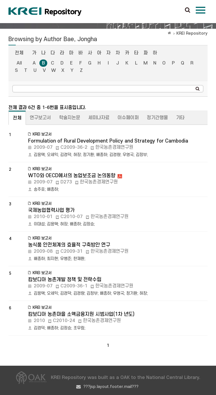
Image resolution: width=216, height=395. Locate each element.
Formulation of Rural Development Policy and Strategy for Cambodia (108, 141)
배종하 (101, 154)
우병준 (65, 258)
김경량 (114, 154)
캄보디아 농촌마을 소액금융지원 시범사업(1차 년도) (81, 314)
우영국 (128, 154)
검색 (187, 10)
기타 (180, 117)
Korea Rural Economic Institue (45, 11)
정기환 (88, 154)
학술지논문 (69, 117)
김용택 (39, 154)
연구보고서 (40, 117)
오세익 (52, 154)
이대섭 (39, 224)
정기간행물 (157, 117)
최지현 (52, 258)
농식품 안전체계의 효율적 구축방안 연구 (69, 245)
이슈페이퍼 (128, 117)
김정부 (141, 154)
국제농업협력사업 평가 (51, 210)
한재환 (78, 258)
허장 (77, 154)
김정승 (88, 224)
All (19, 63)
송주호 (39, 189)
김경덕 (65, 154)
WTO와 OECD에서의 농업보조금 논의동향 (71, 175)
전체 (19, 53)
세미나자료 (98, 117)
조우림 (78, 328)
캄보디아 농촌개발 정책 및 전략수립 (64, 279)
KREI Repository (192, 33)
